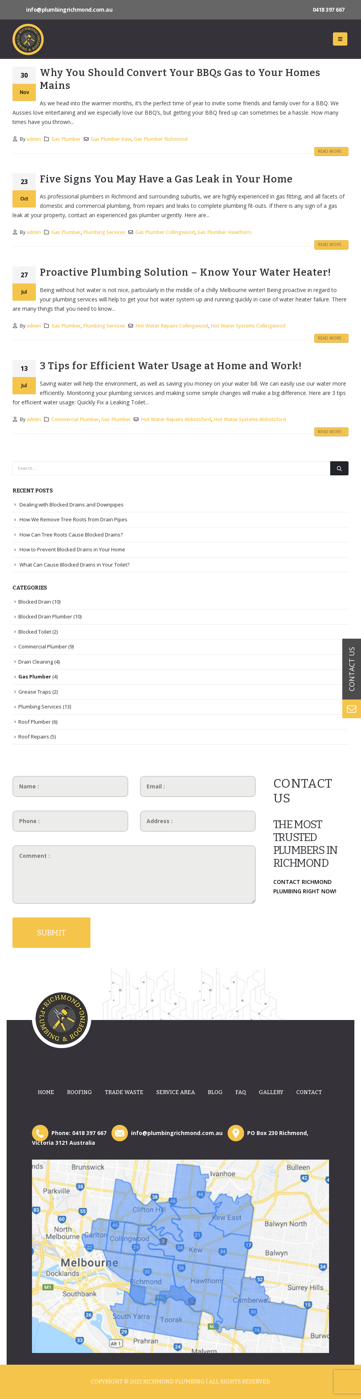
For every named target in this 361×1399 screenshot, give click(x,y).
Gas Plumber (66, 139)
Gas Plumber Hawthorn (224, 232)
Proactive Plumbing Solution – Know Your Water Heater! (185, 272)
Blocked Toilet (34, 631)
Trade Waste (124, 1092)
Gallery (271, 1092)
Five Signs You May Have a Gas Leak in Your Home (166, 179)
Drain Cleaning (35, 661)
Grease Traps (34, 691)
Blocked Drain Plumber (45, 616)
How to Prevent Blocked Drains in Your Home (72, 549)
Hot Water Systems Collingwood (248, 325)
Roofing (79, 1092)
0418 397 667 (329, 9)
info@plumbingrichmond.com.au (69, 9)
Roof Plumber (34, 721)
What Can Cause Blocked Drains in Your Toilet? (74, 564)
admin (34, 139)
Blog (215, 1092)
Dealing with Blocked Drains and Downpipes (71, 504)
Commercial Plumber (75, 419)
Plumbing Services (104, 232)
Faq (240, 1092)
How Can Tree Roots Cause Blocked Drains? (71, 534)
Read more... (331, 151)
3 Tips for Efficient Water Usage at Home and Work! (171, 366)
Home (46, 1092)
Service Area (175, 1092)
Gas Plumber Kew (111, 139)
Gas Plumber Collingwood (165, 232)
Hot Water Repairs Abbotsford (176, 419)
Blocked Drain (34, 601)
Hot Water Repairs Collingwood (171, 325)
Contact (309, 1092)
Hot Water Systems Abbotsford (250, 419)
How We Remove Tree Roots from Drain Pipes (73, 519)
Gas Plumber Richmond (161, 139)
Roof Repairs (33, 736)
